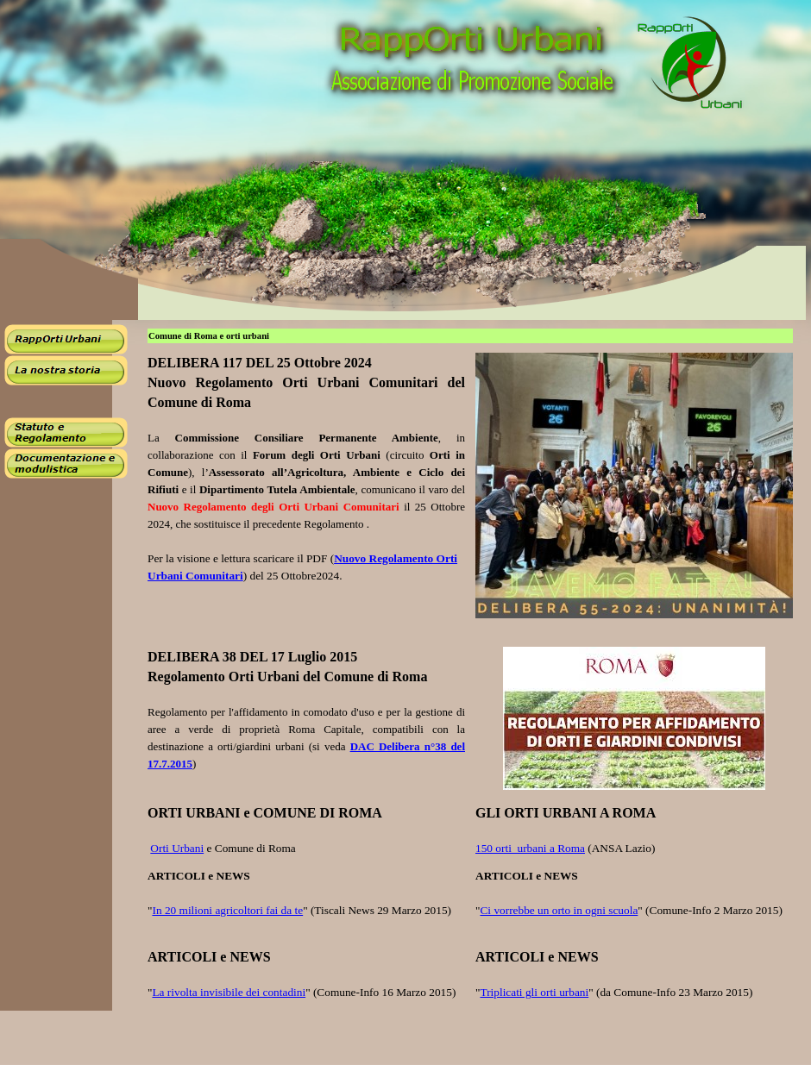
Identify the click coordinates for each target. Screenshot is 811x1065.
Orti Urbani (177, 848)
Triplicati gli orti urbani (534, 992)
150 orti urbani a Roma (530, 848)
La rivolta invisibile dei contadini (228, 992)
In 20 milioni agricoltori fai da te (227, 910)
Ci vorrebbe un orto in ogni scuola (559, 910)
